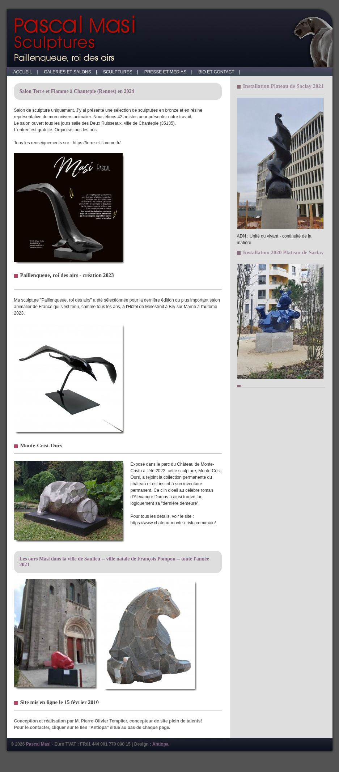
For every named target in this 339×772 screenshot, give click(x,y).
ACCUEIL (24, 71)
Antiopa (160, 744)
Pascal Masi (38, 744)
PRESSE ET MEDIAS (167, 71)
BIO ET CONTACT (218, 71)
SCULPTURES (119, 71)
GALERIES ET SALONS (69, 71)
